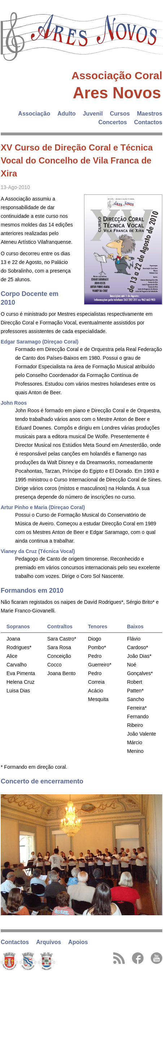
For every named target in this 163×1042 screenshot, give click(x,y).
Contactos (148, 122)
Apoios (78, 942)
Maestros (149, 114)
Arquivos (48, 942)
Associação (34, 114)
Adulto (66, 114)
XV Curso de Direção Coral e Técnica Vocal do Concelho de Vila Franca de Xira (77, 160)
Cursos (120, 114)
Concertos (112, 122)
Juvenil (93, 114)
